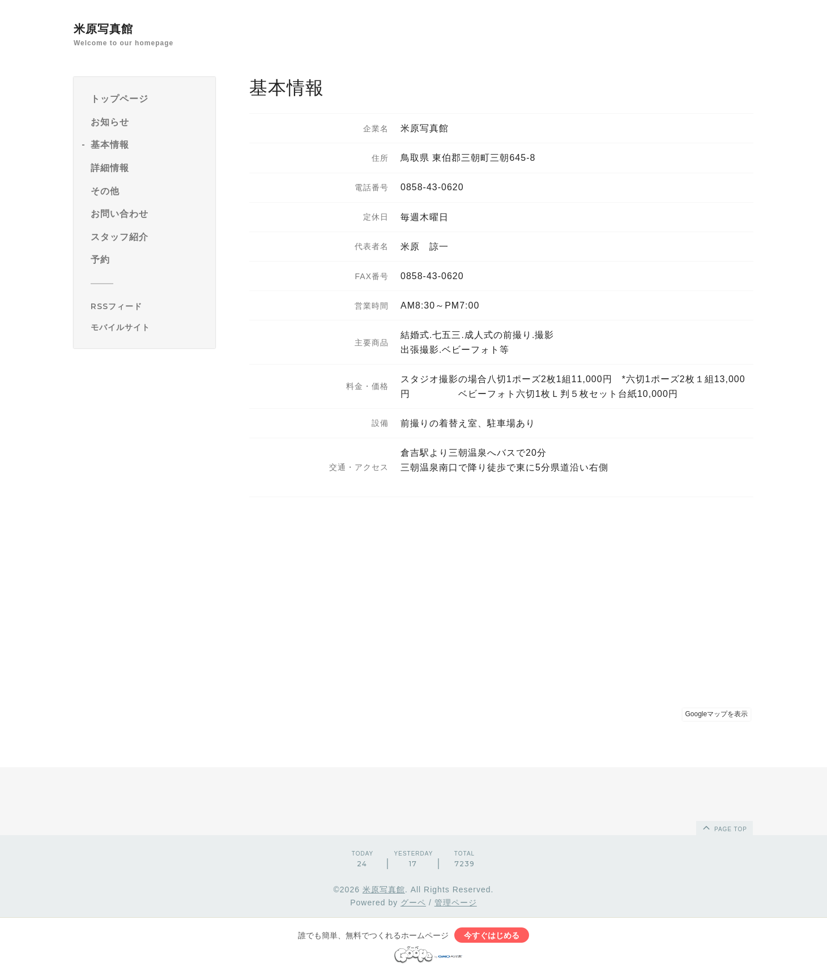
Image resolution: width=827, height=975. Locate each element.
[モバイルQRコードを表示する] (149, 327)
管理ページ (455, 902)
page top (724, 827)
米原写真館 (103, 29)
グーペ (413, 902)
